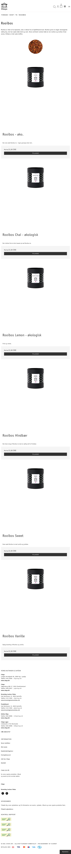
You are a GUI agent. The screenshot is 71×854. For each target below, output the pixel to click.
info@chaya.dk (18, 716)
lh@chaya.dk (18, 678)
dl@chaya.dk (18, 698)
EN (69, 7)
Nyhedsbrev (65, 852)
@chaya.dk (18, 708)
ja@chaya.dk (18, 688)
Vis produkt (35, 153)
